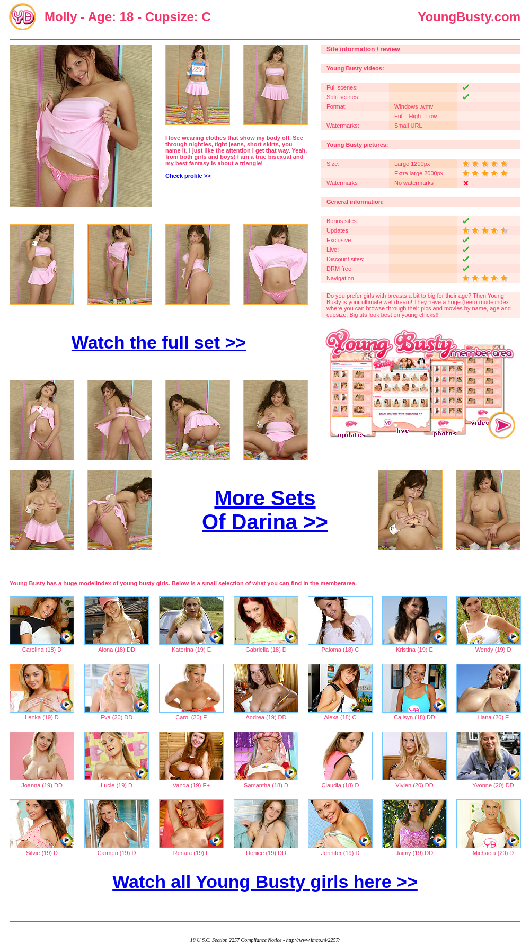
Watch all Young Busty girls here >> (265, 881)
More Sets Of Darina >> (265, 509)
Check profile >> (188, 176)
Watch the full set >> (159, 342)
